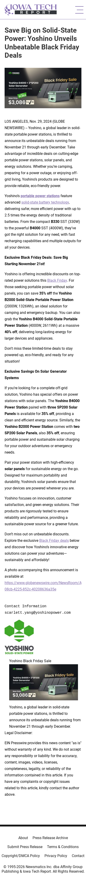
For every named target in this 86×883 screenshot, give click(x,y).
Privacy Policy (55, 856)
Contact (78, 856)
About (23, 838)
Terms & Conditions (63, 847)
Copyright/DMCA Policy (21, 856)
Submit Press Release (24, 847)
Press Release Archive (50, 838)
